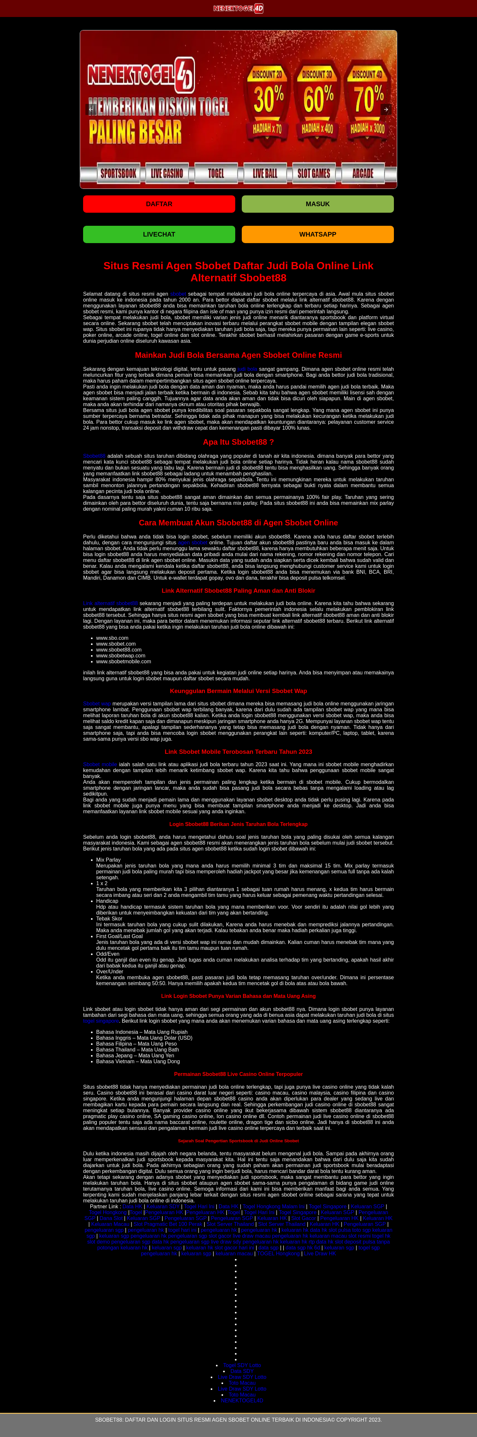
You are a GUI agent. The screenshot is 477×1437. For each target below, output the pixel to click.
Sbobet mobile (100, 764)
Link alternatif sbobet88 (110, 603)
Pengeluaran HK (164, 1212)
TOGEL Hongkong (278, 1253)
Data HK (132, 1206)
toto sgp (361, 1230)
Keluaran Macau (110, 1224)
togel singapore (101, 1021)
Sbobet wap (97, 703)
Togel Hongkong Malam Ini (274, 1206)
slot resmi (359, 1236)
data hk (318, 1230)
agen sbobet (192, 542)
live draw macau (252, 1236)
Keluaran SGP (367, 1206)
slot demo (98, 1242)
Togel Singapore (328, 1206)
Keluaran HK (272, 1218)
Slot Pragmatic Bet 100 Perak (167, 1224)
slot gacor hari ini (234, 1247)
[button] (91, 109)
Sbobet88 (94, 456)
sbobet (178, 294)
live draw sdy (226, 1242)
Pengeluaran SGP (186, 1218)
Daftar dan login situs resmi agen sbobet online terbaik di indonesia (228, 1420)
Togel (136, 1212)
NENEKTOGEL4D (242, 1400)
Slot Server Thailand (230, 1224)
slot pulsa (339, 1230)
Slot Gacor (303, 1218)
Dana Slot (111, 1218)
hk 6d (313, 1247)
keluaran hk (295, 1230)
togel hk (381, 1236)
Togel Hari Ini (199, 1206)
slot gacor (220, 1236)
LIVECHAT (159, 234)
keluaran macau (328, 1236)
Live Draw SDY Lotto (242, 1377)
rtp (312, 1242)
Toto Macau (242, 1383)
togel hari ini (182, 1230)
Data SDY (242, 1371)
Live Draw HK (320, 1253)
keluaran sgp (114, 1236)
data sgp (268, 1247)
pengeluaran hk (146, 1230)
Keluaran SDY (163, 1206)
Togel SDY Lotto (242, 1365)
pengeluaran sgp (104, 1230)
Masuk (318, 203)
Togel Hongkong (108, 1212)
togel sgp (369, 1247)
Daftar (159, 203)
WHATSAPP (317, 234)
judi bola (247, 369)
